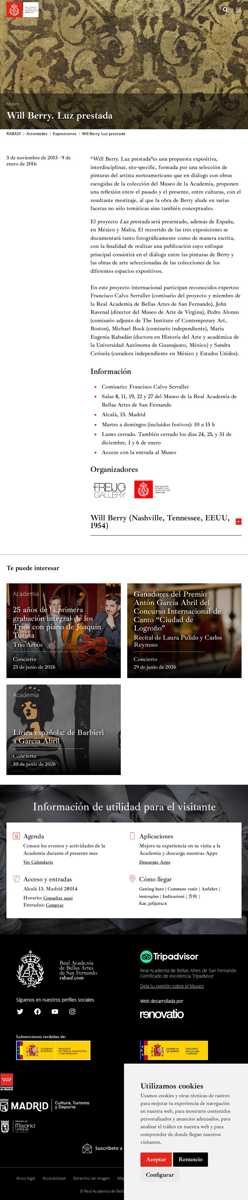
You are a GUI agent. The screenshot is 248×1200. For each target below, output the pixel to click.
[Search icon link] (226, 10)
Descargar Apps (154, 862)
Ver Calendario (38, 862)
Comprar (55, 905)
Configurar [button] (160, 1174)
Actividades (36, 134)
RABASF (13, 134)
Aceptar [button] (156, 1159)
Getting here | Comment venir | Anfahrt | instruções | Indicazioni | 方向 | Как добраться (179, 897)
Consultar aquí (58, 898)
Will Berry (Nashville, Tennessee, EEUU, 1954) (166, 522)
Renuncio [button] (190, 1159)
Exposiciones (65, 134)
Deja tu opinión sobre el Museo (172, 986)
